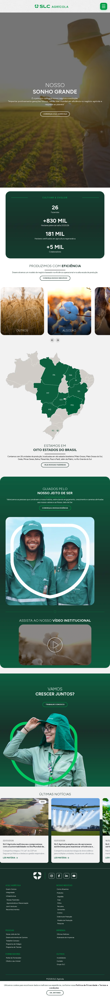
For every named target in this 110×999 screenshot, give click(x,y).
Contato (60, 961)
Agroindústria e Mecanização (17, 903)
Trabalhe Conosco (55, 705)
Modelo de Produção (64, 920)
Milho (59, 903)
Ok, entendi (55, 993)
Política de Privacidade (87, 985)
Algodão (60, 897)
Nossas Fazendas (13, 900)
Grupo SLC (61, 964)
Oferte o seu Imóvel (13, 961)
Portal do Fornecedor (13, 958)
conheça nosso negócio (55, 278)
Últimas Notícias (63, 934)
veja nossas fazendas (55, 465)
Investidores (61, 958)
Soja (59, 900)
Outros (59, 913)
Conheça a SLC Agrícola (55, 114)
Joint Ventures (11, 906)
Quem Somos (11, 889)
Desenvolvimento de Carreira (17, 938)
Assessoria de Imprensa (65, 938)
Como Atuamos (62, 889)
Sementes (61, 910)
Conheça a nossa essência (55, 508)
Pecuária (60, 906)
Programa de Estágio (13, 944)
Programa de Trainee (13, 947)
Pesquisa (60, 924)
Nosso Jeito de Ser (13, 934)
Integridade (10, 892)
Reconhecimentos (12, 910)
